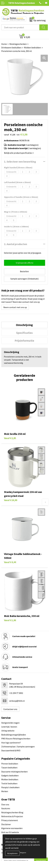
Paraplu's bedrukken (10, 787)
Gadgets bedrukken (10, 775)
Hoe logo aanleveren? (11, 742)
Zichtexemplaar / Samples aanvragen (18, 746)
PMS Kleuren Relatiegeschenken (15, 738)
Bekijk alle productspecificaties (19, 153)
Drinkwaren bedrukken (11, 47)
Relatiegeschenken (18, 44)
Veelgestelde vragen (10, 722)
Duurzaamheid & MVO (10, 750)
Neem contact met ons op (15, 307)
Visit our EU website (10, 832)
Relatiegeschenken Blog (12, 812)
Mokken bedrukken (32, 47)
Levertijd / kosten (9, 726)
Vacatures (5, 808)
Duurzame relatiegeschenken (14, 771)
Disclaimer (6, 824)
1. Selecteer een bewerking (20, 161)
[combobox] (20, 27)
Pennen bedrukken (9, 763)
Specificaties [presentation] (24, 333)
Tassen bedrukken (9, 767)
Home (4, 44)
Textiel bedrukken (9, 783)
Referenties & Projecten (12, 816)
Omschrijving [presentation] (24, 325)
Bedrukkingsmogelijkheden (13, 734)
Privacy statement (9, 820)
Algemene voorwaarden (11, 828)
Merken (4, 791)
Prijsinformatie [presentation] (24, 340)
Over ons (5, 804)
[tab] (24, 325)
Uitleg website (7, 730)
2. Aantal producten (15, 244)
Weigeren (23, 853)
